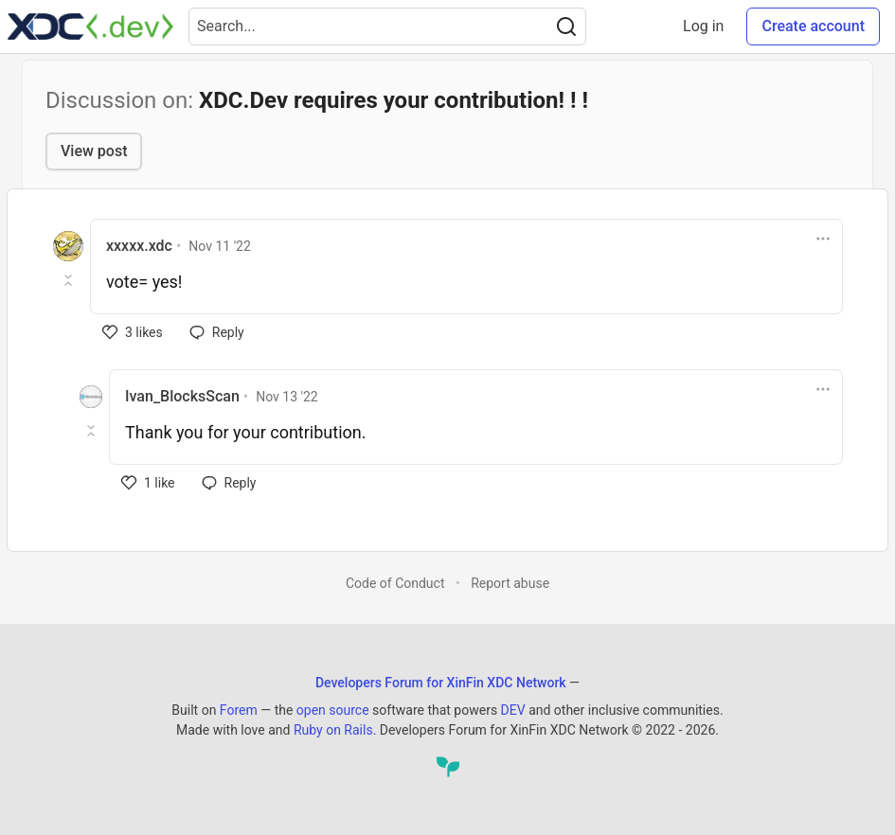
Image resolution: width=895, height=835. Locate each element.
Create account (813, 26)
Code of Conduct (395, 583)
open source (332, 710)
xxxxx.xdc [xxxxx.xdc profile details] (139, 246)
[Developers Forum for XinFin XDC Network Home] (90, 26)
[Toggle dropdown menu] (823, 238)
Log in (703, 26)
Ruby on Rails (333, 729)
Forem (239, 710)
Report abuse (510, 583)
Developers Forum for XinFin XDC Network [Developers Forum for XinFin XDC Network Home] (440, 682)
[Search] (566, 26)
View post (94, 151)
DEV (513, 710)
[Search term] (387, 26)
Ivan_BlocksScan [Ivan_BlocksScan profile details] (182, 396)
